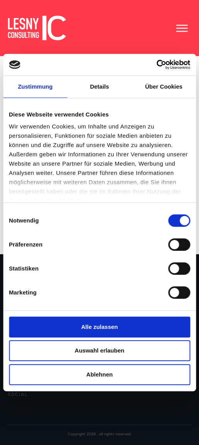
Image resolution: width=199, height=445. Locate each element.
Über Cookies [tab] (163, 86)
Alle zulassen (99, 326)
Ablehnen (99, 374)
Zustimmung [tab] (35, 86)
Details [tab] (99, 86)
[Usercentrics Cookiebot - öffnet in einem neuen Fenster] (156, 65)
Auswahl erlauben (99, 350)
